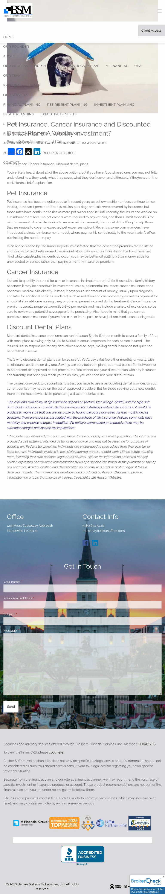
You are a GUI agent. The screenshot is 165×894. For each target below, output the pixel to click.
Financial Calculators (25, 133)
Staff (35, 85)
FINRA (142, 744)
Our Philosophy (49, 66)
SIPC (152, 744)
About (9, 56)
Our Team (12, 75)
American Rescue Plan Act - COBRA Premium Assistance (55, 143)
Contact (11, 162)
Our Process (15, 66)
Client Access (151, 30)
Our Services (15, 95)
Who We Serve (85, 66)
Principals (13, 85)
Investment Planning (114, 104)
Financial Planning (22, 104)
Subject (24, 614)
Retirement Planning (67, 104)
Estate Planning (18, 114)
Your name (27, 582)
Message (25, 631)
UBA (138, 66)
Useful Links (66, 133)
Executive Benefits (58, 114)
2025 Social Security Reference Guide (39, 153)
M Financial (116, 66)
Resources (13, 124)
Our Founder (16, 46)
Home (8, 37)
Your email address (33, 598)
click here (56, 752)
